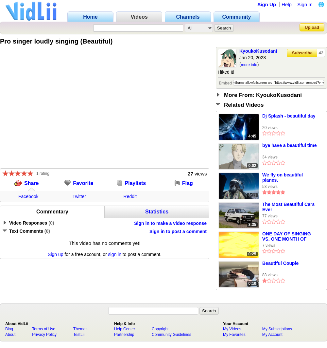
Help (287, 4)
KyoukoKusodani (258, 51)
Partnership (124, 334)
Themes (80, 329)
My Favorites (234, 334)
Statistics (156, 211)
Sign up (55, 254)
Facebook (28, 196)
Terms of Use (43, 329)
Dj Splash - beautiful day (289, 116)
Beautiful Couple (280, 263)
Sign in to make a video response (170, 223)
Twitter (79, 196)
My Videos (232, 329)
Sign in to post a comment (178, 231)
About (10, 334)
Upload (312, 27)
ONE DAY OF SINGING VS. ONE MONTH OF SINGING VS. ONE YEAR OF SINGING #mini (288, 236)
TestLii (78, 334)
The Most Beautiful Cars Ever (288, 207)
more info (249, 65)
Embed (225, 83)
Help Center (124, 329)
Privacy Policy (44, 334)
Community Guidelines (171, 334)
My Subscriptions (277, 329)
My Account (272, 334)
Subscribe (302, 52)
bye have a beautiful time (289, 145)
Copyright (160, 329)
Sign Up (266, 4)
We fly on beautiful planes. (282, 177)
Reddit (130, 196)
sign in (114, 254)
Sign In (305, 4)
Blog (9, 329)
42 (321, 52)
